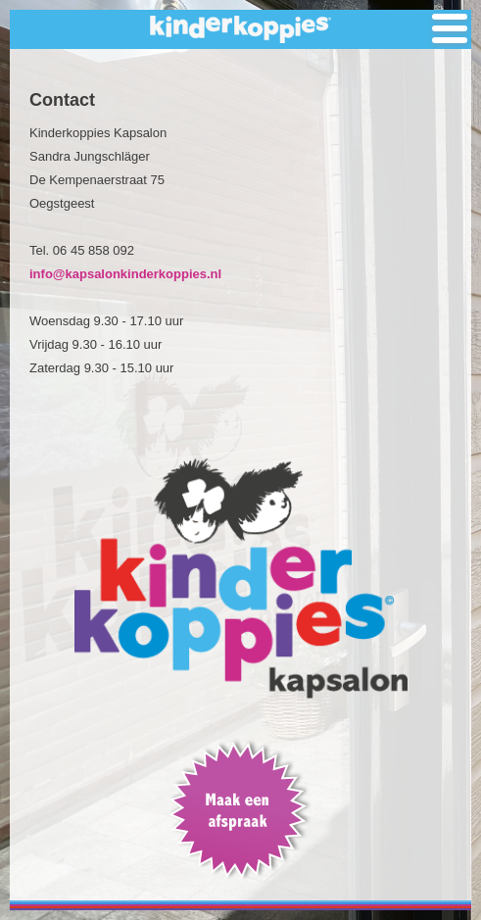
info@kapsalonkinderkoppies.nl (125, 273)
